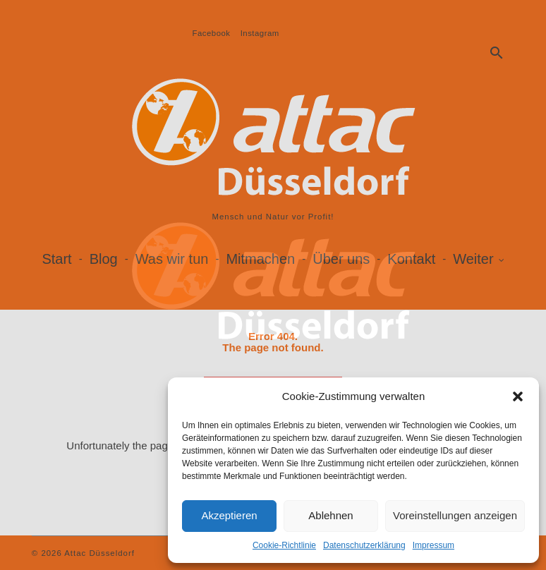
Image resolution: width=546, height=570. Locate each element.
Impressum (433, 545)
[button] (518, 396)
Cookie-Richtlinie (284, 545)
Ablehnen (330, 515)
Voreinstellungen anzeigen (455, 515)
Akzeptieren (229, 515)
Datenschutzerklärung (364, 545)
